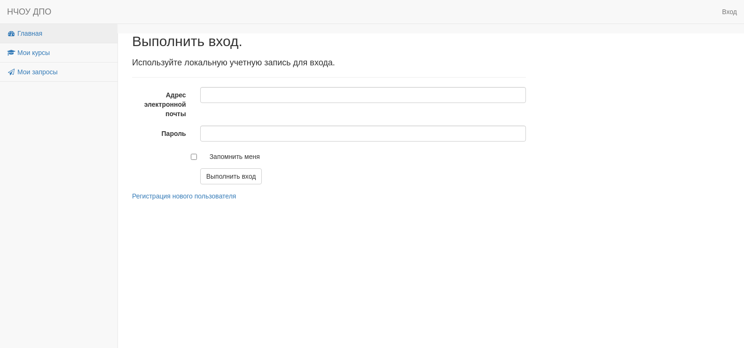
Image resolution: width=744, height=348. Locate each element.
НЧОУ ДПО (29, 11)
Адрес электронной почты (165, 104)
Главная (24, 33)
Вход (729, 12)
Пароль (174, 133)
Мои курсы (28, 52)
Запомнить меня (235, 156)
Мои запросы (32, 72)
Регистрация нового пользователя (184, 196)
